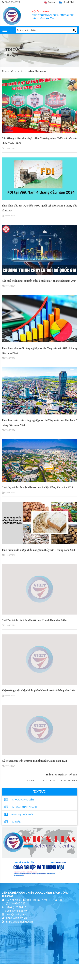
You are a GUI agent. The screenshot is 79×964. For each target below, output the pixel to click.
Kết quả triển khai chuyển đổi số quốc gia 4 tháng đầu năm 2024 (39, 280)
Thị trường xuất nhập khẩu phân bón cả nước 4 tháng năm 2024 (38, 690)
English (51, 2)
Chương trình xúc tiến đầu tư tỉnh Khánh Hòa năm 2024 (34, 620)
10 (69, 780)
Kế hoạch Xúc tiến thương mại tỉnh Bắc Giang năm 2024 (34, 760)
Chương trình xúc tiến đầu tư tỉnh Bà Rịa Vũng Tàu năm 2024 (37, 487)
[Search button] (74, 30)
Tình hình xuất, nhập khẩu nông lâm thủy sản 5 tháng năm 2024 (38, 550)
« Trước (31, 780)
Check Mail (68, 2)
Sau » (74, 780)
